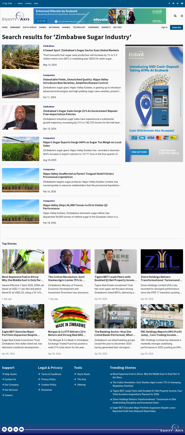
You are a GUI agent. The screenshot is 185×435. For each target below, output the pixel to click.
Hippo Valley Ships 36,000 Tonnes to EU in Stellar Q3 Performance (75, 207)
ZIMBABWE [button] (15, 27)
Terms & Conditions (51, 374)
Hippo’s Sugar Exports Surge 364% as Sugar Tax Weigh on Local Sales (82, 144)
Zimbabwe (48, 45)
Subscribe (176, 27)
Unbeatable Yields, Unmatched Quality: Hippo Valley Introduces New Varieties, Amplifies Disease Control (75, 81)
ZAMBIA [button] (42, 27)
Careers (9, 395)
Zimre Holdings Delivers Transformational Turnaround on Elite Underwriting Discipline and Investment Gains (161, 278)
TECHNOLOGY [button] (79, 27)
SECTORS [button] (117, 27)
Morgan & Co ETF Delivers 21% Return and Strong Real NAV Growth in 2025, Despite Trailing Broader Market (68, 333)
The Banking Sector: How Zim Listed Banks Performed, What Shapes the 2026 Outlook (114, 333)
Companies (49, 75)
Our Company (12, 384)
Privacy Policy (48, 379)
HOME (4, 27)
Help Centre (11, 374)
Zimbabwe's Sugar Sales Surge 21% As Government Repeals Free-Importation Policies (80, 112)
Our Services (11, 390)
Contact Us (10, 379)
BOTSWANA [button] (54, 27)
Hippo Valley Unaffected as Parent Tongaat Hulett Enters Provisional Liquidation (78, 175)
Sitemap (81, 384)
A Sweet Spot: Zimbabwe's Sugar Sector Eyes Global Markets (81, 50)
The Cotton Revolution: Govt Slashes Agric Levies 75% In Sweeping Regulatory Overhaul (67, 278)
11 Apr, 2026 (7, 3)
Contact (28, 3)
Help (36, 3)
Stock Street (83, 374)
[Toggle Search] (175, 16)
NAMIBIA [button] (66, 27)
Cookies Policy (48, 384)
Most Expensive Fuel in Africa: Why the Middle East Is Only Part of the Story (22, 278)
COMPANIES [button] (93, 27)
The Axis (81, 379)
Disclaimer (46, 390)
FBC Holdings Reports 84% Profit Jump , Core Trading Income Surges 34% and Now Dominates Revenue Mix (161, 333)
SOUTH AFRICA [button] (29, 27)
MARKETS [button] (106, 27)
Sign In (164, 27)
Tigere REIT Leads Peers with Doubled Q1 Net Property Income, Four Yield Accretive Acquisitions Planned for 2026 (116, 278)
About (20, 3)
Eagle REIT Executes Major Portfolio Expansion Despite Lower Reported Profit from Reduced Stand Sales (19, 333)
